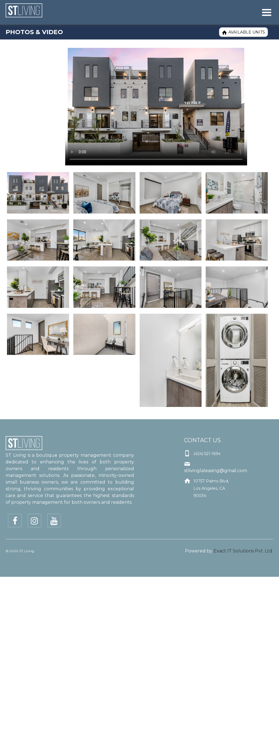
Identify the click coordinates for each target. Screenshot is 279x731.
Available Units (243, 32)
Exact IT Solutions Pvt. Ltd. (243, 551)
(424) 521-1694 (207, 453)
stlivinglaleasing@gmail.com (215, 470)
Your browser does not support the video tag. (156, 106)
